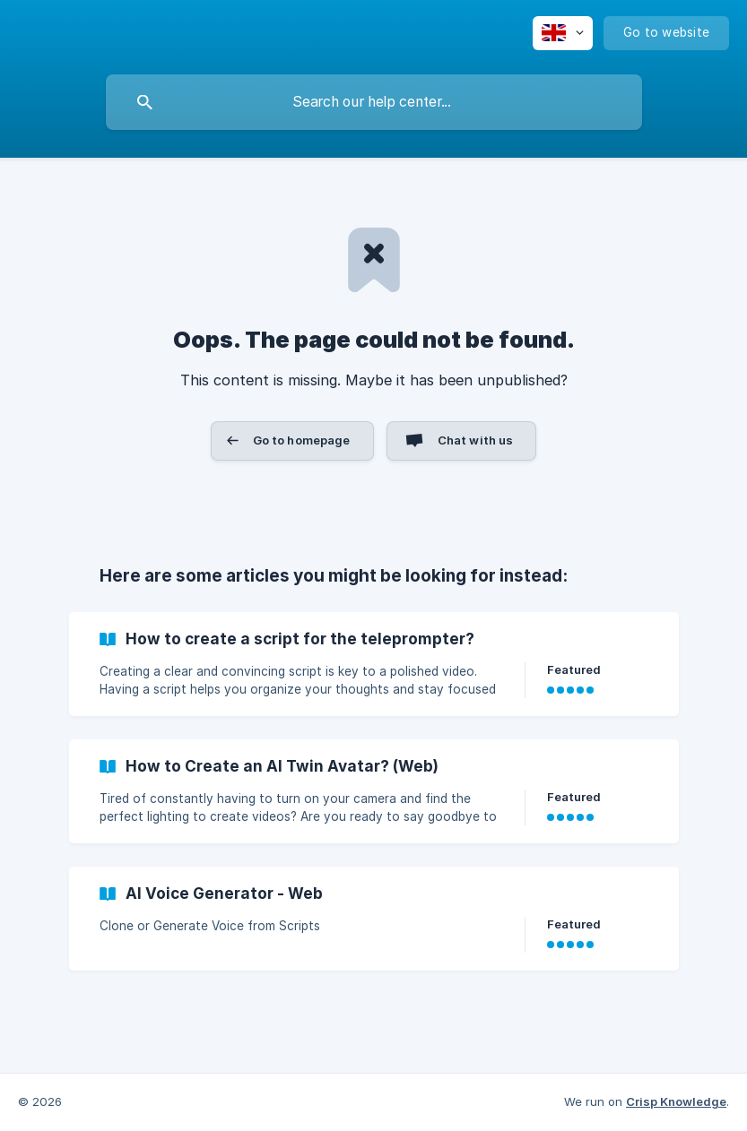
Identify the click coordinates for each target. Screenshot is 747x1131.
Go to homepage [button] (302, 440)
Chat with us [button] (476, 440)
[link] (374, 664)
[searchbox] (374, 102)
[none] (563, 33)
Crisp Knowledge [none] (676, 1101)
